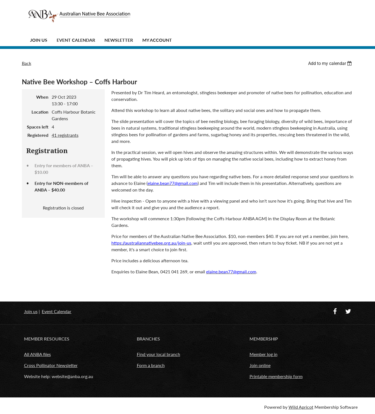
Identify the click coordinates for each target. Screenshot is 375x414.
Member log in (263, 354)
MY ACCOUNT (157, 40)
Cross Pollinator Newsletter (51, 365)
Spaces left (37, 126)
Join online (260, 365)
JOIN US (38, 40)
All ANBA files (37, 354)
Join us (31, 311)
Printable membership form (276, 376)
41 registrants (65, 135)
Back (26, 63)
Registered (37, 135)
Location (40, 111)
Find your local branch (158, 354)
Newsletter (118, 40)
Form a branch (151, 365)
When (42, 96)
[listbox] (330, 63)
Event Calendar (76, 40)
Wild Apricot (301, 407)
